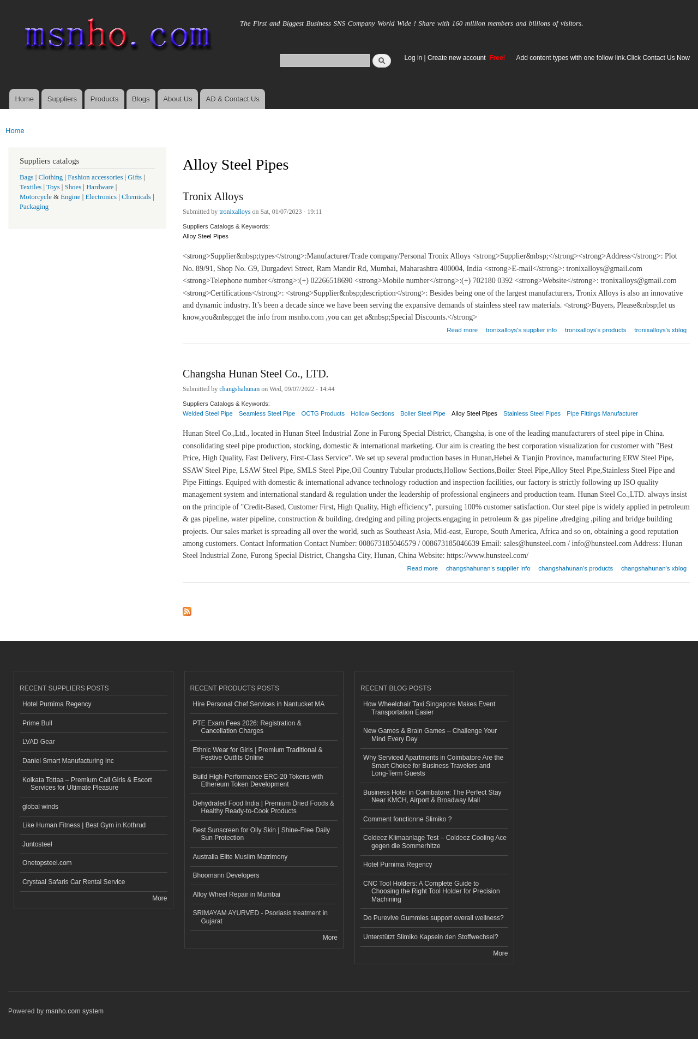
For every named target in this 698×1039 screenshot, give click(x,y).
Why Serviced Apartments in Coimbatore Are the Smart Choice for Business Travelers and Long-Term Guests (433, 765)
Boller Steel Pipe (423, 413)
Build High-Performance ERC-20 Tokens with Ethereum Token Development (258, 780)
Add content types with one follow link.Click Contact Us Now (603, 58)
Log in (414, 58)
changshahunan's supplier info (488, 568)
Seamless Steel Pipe (267, 413)
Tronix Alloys (213, 196)
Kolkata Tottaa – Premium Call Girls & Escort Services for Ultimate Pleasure (87, 783)
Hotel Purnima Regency (57, 704)
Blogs (141, 99)
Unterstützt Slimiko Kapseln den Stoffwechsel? (430, 937)
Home (24, 99)
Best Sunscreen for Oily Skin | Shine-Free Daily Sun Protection (261, 834)
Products (104, 99)
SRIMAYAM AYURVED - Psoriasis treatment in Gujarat (260, 916)
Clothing (51, 177)
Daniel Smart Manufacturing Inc (68, 761)
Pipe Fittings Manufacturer (602, 413)
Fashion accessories (95, 177)
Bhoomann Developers (226, 875)
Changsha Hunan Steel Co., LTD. (256, 374)
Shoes (73, 187)
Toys (53, 187)
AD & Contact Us (233, 99)
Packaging (34, 207)
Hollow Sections (372, 413)
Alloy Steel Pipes (205, 236)
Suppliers (62, 99)
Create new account (458, 58)
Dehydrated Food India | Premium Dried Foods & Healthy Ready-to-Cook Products (264, 807)
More (159, 898)
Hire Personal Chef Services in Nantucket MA (259, 704)
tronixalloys (234, 211)
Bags (27, 177)
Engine (70, 197)
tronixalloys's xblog (660, 330)
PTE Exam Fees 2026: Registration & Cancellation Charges (247, 727)
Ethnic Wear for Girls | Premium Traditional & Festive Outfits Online (258, 753)
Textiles (30, 187)
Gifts (135, 177)
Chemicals (137, 197)
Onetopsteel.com (47, 863)
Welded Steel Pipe (208, 413)
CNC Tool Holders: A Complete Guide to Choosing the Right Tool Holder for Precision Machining (431, 891)
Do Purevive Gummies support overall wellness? (433, 918)
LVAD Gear (38, 742)
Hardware (99, 187)
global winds (40, 806)
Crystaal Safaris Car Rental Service (73, 882)
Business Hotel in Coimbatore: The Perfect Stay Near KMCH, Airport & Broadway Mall (432, 796)
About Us (177, 99)
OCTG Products (323, 413)
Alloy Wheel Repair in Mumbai (237, 894)
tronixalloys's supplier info (521, 330)
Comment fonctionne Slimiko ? (407, 819)
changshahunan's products (575, 568)
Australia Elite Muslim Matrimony (240, 857)
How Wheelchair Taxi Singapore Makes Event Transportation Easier (429, 708)
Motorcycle (36, 197)
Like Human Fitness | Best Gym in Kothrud (84, 825)
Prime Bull (37, 723)
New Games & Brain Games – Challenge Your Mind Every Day (430, 734)
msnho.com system (75, 1011)
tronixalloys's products (596, 330)
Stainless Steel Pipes (532, 413)
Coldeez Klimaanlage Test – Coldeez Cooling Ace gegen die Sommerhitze (435, 841)
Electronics (101, 197)
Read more (462, 328)
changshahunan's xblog (654, 568)
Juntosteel (37, 844)
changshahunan (239, 389)
